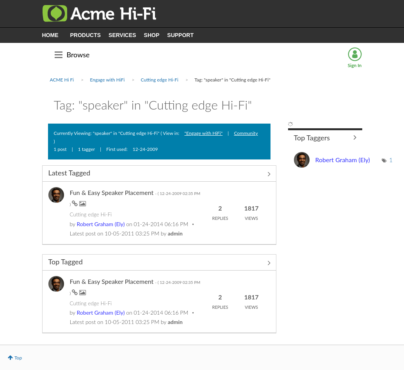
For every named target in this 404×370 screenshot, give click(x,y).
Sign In (354, 65)
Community (246, 133)
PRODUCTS (85, 35)
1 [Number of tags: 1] (391, 159)
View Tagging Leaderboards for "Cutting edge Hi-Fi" (325, 137)
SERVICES (122, 35)
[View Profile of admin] (175, 233)
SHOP (152, 35)
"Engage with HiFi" (203, 133)
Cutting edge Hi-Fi (159, 80)
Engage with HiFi (107, 80)
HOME (50, 35)
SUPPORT (180, 35)
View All (159, 174)
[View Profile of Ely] (101, 224)
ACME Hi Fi (62, 80)
